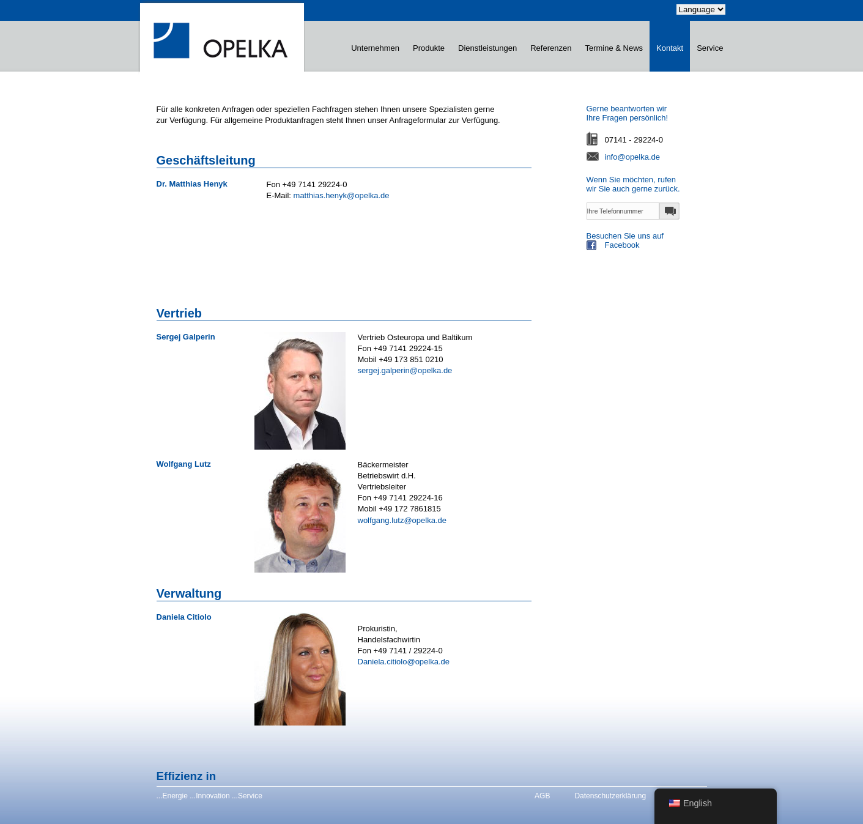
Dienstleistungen (487, 48)
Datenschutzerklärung (610, 796)
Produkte (429, 48)
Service (710, 48)
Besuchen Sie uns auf (657, 242)
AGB (542, 796)
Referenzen (550, 48)
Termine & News (614, 48)
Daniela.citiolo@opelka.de (404, 661)
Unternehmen (375, 48)
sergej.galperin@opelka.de (405, 370)
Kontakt (669, 48)
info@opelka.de (633, 156)
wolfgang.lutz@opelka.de (402, 520)
